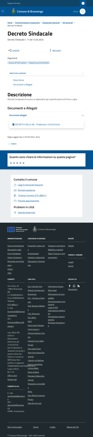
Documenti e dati (14, 249)
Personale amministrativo (16, 263)
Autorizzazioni (33, 253)
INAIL (30, 391)
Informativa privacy (55, 286)
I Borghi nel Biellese (36, 360)
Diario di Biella (33, 372)
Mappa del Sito (73, 427)
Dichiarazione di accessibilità (56, 296)
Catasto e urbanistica (36, 257)
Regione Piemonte (14, 3)
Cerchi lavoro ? (33, 329)
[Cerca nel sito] (81, 11)
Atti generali (67, 22)
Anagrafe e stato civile (36, 247)
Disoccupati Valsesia (36, 325)
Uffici (10, 273)
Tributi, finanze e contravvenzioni (56, 255)
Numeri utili (12, 379)
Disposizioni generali (51, 22)
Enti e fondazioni (14, 253)
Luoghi (71, 262)
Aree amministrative (16, 245)
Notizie (71, 245)
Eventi (70, 266)
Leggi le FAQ (53, 307)
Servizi (35, 427)
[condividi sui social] (14, 50)
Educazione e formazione (36, 263)
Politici (10, 269)
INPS (30, 321)
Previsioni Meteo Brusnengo (36, 378)
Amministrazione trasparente (27, 22)
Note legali (52, 290)
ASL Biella (32, 317)
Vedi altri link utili (34, 403)
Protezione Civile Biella (36, 385)
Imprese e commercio (56, 245)
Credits (52, 427)
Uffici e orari (12, 375)
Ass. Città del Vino (35, 286)
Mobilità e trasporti (55, 249)
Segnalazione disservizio (56, 312)
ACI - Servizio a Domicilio (36, 300)
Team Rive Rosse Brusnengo (36, 354)
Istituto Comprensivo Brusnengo (36, 292)
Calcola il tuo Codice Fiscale (36, 342)
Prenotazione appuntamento (56, 318)
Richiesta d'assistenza (56, 324)
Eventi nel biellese (35, 364)
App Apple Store (34, 348)
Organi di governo (15, 257)
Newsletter (72, 289)
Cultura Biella (33, 368)
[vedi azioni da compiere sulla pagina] (55, 50)
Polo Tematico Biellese (36, 307)
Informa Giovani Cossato (36, 335)
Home (10, 22)
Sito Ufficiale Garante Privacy (36, 397)
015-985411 (13, 304)
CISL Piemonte (34, 313)
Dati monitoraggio (15, 427)
